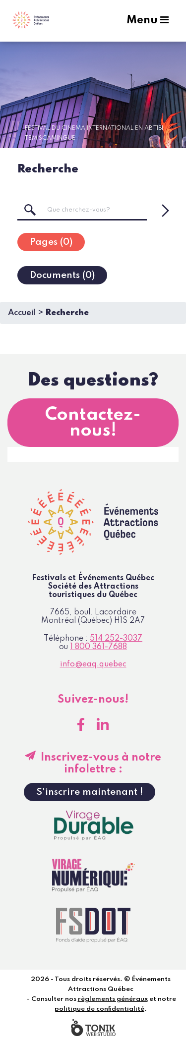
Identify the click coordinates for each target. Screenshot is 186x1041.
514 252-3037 (116, 639)
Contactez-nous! (93, 422)
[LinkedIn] (103, 724)
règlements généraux (113, 999)
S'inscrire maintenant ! (89, 792)
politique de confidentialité (99, 1009)
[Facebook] (80, 724)
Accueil (21, 313)
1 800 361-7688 (98, 647)
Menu (147, 20)
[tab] (51, 242)
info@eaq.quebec (93, 664)
